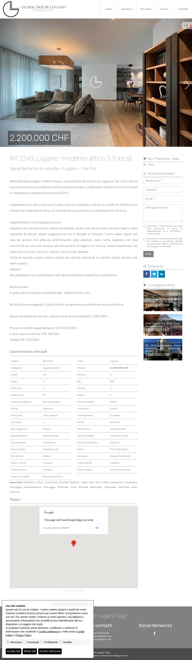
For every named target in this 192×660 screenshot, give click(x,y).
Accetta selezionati (50, 651)
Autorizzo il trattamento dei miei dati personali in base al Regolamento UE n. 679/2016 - (162, 230)
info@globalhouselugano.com (96, 636)
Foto (148, 164)
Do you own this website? (57, 528)
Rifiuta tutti (30, 651)
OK (97, 527)
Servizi (164, 9)
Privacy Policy (153, 234)
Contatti (183, 9)
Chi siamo (145, 9)
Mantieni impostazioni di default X (71, 603)
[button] (9, 82)
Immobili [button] (127, 9)
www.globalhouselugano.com (96, 639)
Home (108, 9)
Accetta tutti (13, 651)
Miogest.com (121, 655)
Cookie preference (49, 631)
